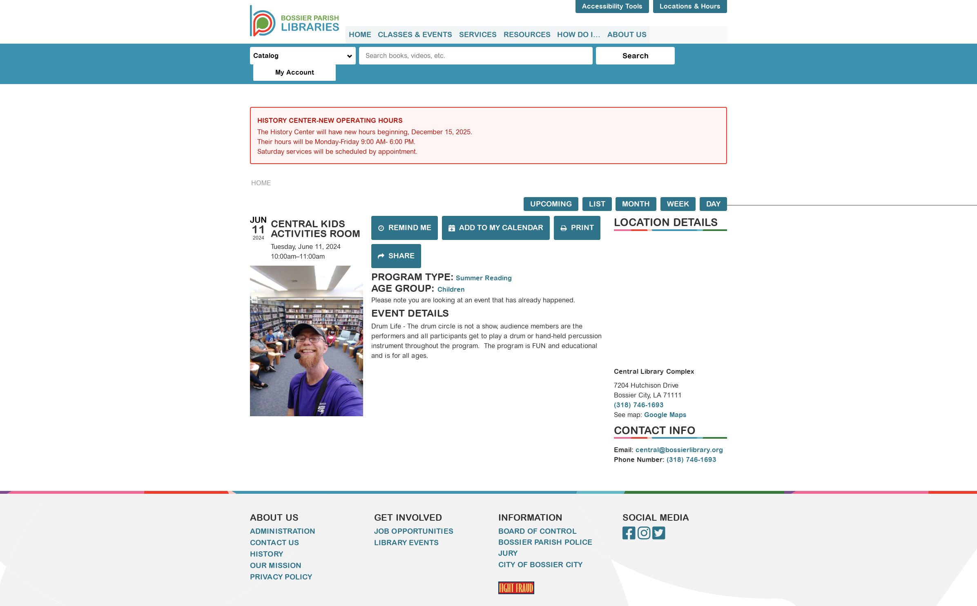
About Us (625, 34)
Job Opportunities (413, 515)
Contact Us (274, 526)
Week (678, 187)
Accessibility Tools (612, 6)
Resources (526, 34)
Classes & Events (415, 34)
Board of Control (537, 515)
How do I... (578, 34)
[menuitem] (360, 35)
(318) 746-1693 (639, 389)
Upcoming (551, 187)
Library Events (406, 526)
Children (451, 273)
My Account (693, 56)
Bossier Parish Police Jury (545, 532)
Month (636, 187)
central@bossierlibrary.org (679, 433)
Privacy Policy (281, 560)
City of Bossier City (540, 548)
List (597, 187)
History (266, 537)
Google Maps (665, 398)
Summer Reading (484, 262)
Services (477, 34)
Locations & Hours (690, 6)
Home (360, 34)
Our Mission (275, 549)
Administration (282, 515)
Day (713, 187)
